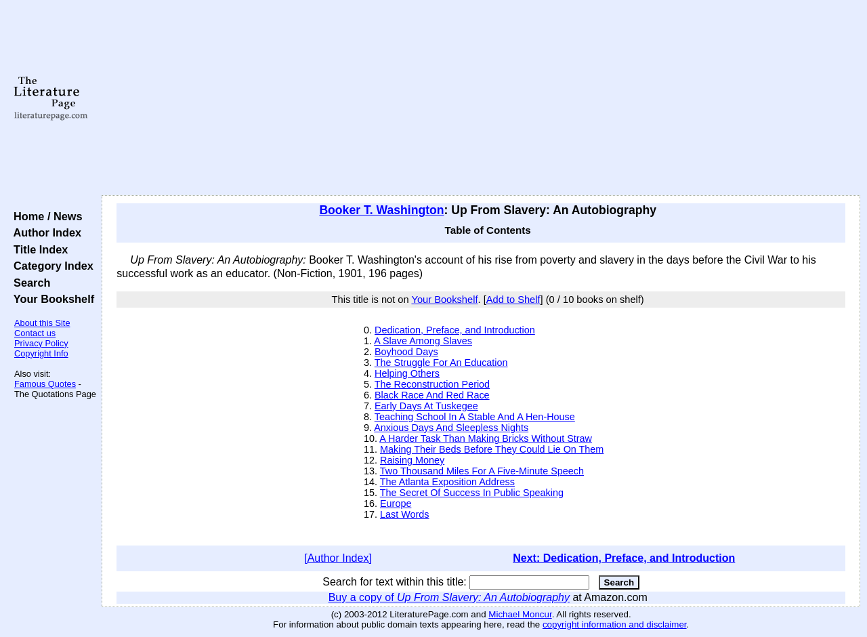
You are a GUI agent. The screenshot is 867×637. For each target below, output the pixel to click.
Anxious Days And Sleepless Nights (451, 427)
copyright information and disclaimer (615, 624)
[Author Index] (338, 558)
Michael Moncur (519, 614)
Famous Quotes (45, 384)
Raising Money (412, 460)
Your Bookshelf (50, 299)
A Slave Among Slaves (423, 340)
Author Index (44, 232)
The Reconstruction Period (432, 384)
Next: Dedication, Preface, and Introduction (624, 558)
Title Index (37, 249)
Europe (395, 503)
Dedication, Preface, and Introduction (455, 330)
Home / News (45, 216)
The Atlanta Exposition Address (447, 481)
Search (28, 282)
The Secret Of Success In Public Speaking (472, 492)
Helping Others (407, 373)
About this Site (42, 323)
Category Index (50, 266)
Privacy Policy (41, 343)
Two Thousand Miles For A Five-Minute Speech (482, 471)
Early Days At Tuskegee (426, 405)
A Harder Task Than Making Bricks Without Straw (485, 438)
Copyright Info (41, 353)
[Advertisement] (481, 98)
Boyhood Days (406, 351)
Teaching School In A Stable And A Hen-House (475, 416)
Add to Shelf (513, 299)
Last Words (404, 514)
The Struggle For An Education (441, 362)
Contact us (35, 333)
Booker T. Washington (381, 210)
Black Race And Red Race (432, 395)
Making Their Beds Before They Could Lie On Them (492, 449)
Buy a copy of (449, 597)
